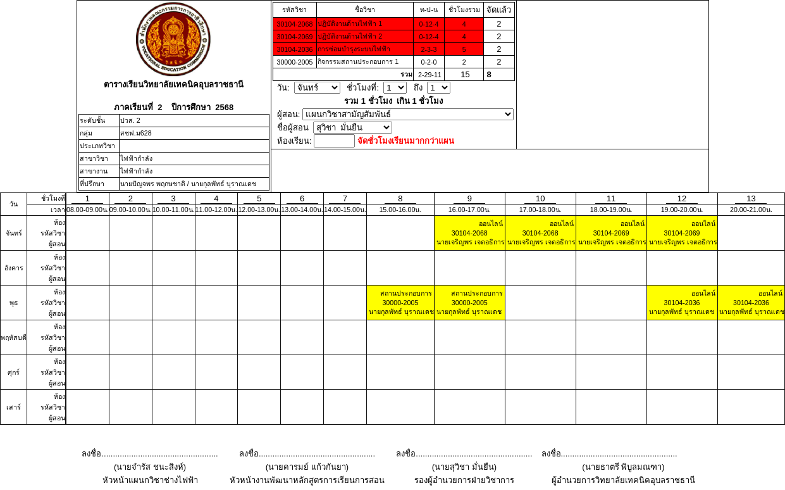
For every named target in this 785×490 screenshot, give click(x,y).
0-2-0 (428, 62)
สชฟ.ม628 (136, 133)
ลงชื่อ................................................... (150, 453)
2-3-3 (428, 49)
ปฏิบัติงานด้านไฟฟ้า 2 (350, 36)
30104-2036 (294, 49)
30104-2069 (294, 37)
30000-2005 (294, 62)
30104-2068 (294, 24)
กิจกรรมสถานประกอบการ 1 (358, 61)
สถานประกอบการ (406, 293)
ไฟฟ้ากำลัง (136, 158)
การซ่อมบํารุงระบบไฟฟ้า (354, 49)
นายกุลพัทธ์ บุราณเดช (400, 311)
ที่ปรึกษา (92, 183)
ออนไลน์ (491, 223)
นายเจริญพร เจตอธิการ (470, 242)
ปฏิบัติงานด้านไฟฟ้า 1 (350, 23)
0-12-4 (429, 24)
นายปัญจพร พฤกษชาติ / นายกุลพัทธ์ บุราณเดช (188, 183)
